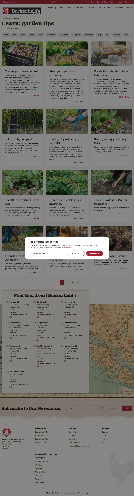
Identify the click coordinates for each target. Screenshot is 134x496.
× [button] (105, 239)
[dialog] (67, 248)
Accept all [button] (94, 253)
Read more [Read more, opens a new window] (68, 248)
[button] (38, 253)
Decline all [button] (76, 253)
